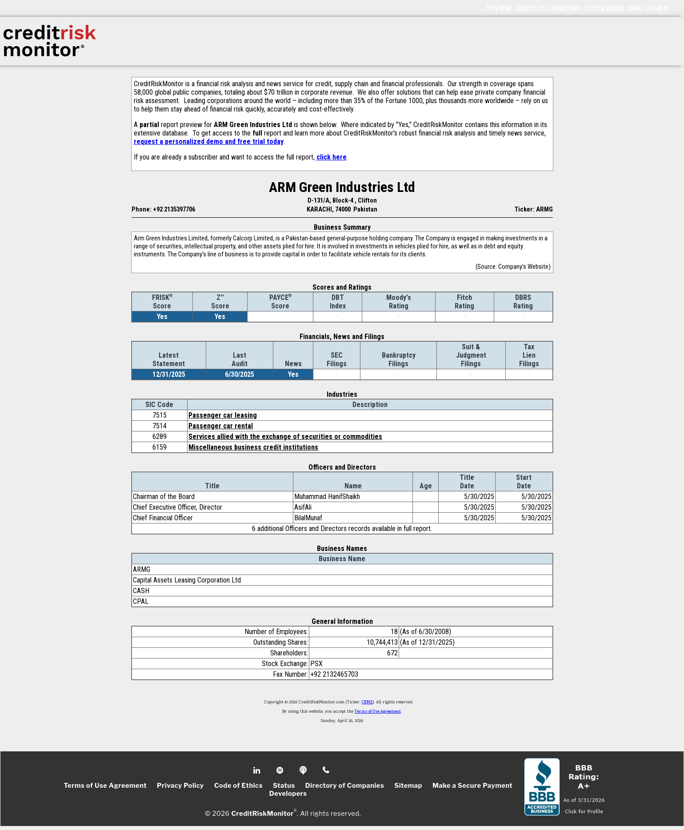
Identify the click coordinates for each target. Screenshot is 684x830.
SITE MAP (499, 8)
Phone (326, 770)
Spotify (280, 770)
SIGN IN (659, 8)
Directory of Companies (344, 786)
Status (284, 786)
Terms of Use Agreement (378, 712)
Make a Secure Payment (472, 786)
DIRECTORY (566, 8)
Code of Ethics (238, 786)
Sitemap (408, 786)
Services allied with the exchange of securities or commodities (285, 436)
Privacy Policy (180, 786)
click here (331, 157)
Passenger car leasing (222, 415)
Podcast (304, 770)
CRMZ (367, 702)
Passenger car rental (220, 426)
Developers (288, 794)
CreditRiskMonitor (262, 813)
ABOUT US (531, 8)
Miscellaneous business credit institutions (253, 447)
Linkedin (257, 770)
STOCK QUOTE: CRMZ (615, 8)
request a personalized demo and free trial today (209, 141)
